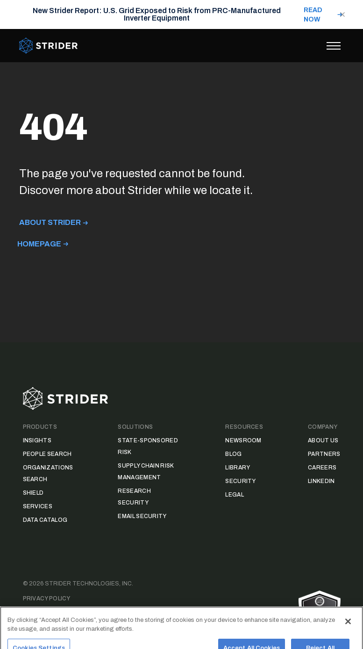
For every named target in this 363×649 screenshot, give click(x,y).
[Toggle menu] (333, 45)
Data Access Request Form (68, 613)
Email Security (142, 516)
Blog (233, 454)
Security (240, 481)
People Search (47, 454)
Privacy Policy (47, 598)
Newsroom (243, 440)
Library (237, 467)
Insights (37, 440)
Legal (234, 494)
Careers (322, 467)
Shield (33, 493)
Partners (324, 454)
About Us (323, 440)
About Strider (50, 222)
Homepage (39, 244)
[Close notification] (342, 14)
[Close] (348, 633)
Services (37, 506)
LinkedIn (321, 481)
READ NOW (313, 15)
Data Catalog (45, 520)
